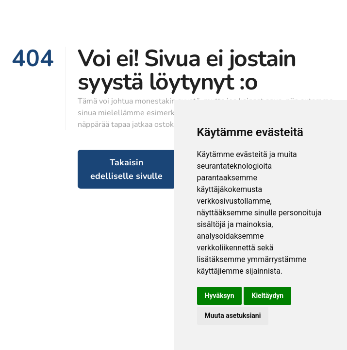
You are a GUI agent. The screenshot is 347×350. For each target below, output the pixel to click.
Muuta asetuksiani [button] (233, 315)
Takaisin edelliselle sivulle (126, 169)
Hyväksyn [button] (219, 295)
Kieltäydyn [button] (267, 295)
